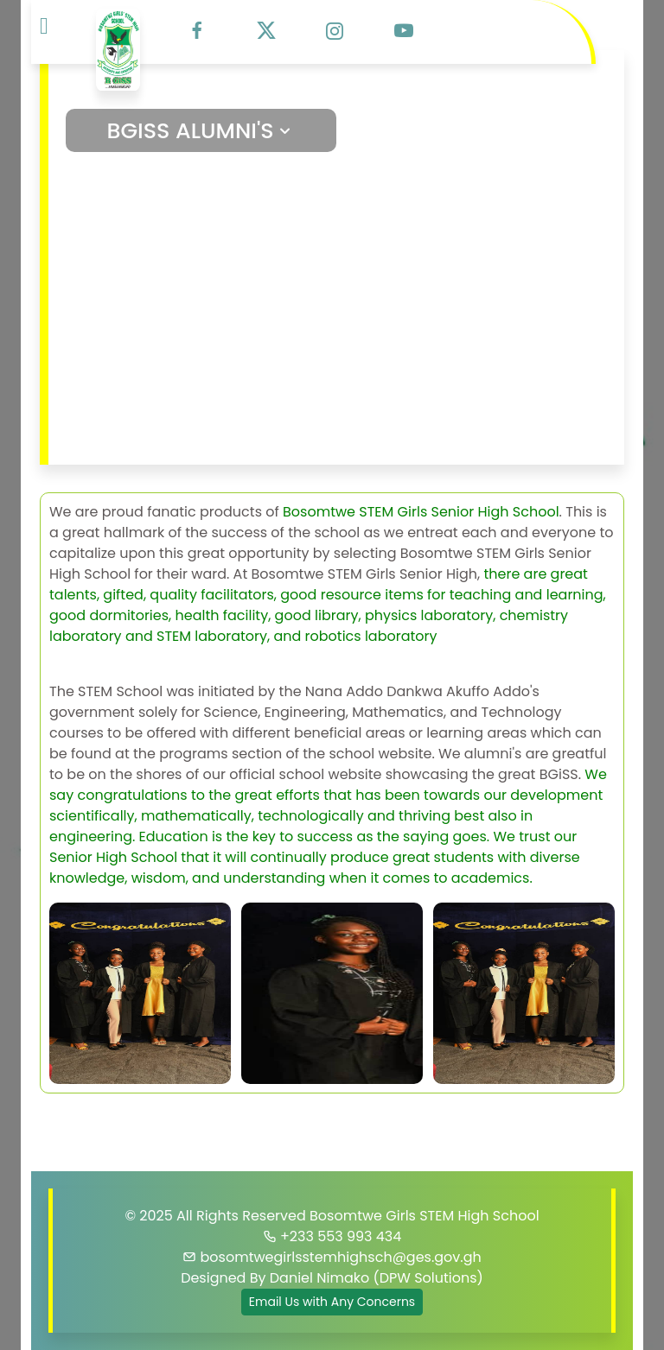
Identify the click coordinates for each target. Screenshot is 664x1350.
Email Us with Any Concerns (332, 1301)
